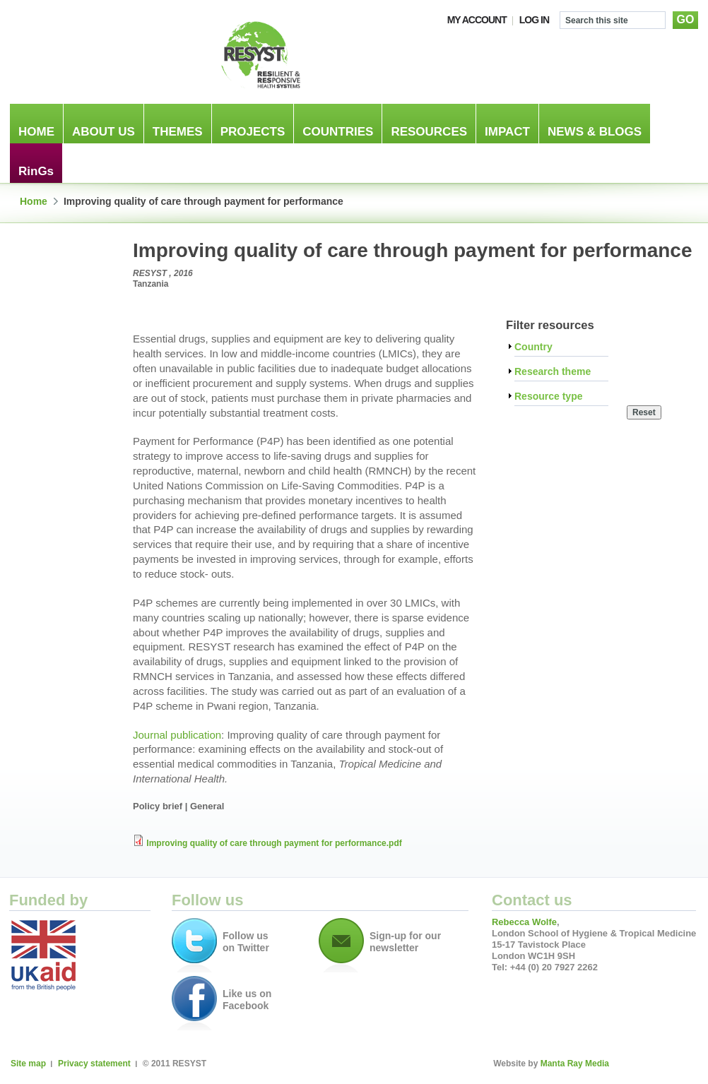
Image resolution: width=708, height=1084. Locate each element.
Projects (252, 131)
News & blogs (595, 131)
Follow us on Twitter (246, 941)
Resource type (548, 396)
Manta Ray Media (575, 1063)
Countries (337, 131)
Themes (178, 131)
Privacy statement (94, 1063)
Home (36, 131)
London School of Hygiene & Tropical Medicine (101, 55)
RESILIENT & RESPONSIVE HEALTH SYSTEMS (260, 55)
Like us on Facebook (247, 999)
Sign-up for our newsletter (405, 941)
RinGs (36, 171)
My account (477, 19)
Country (533, 347)
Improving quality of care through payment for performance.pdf (273, 843)
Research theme (552, 372)
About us (103, 131)
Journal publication (177, 735)
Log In (534, 19)
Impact (507, 131)
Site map (28, 1063)
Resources (429, 131)
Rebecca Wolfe (524, 922)
